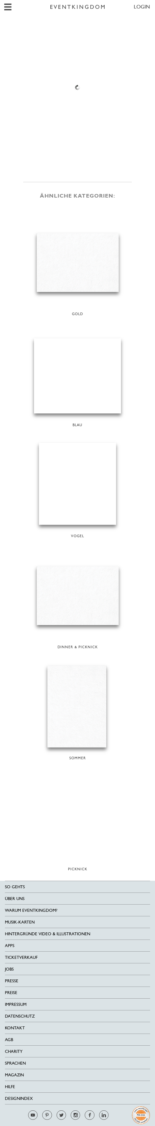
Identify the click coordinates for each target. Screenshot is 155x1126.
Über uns (15, 898)
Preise (11, 992)
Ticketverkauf (21, 957)
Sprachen (15, 1063)
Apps (9, 945)
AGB (9, 1039)
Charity (14, 1051)
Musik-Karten (20, 922)
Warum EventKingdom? (31, 910)
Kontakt (15, 1027)
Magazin (14, 1074)
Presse (11, 980)
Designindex (19, 1098)
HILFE (10, 1086)
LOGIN (142, 7)
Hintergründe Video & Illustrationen (47, 933)
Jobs (9, 969)
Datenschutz (20, 1016)
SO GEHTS (15, 886)
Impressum (15, 1004)
